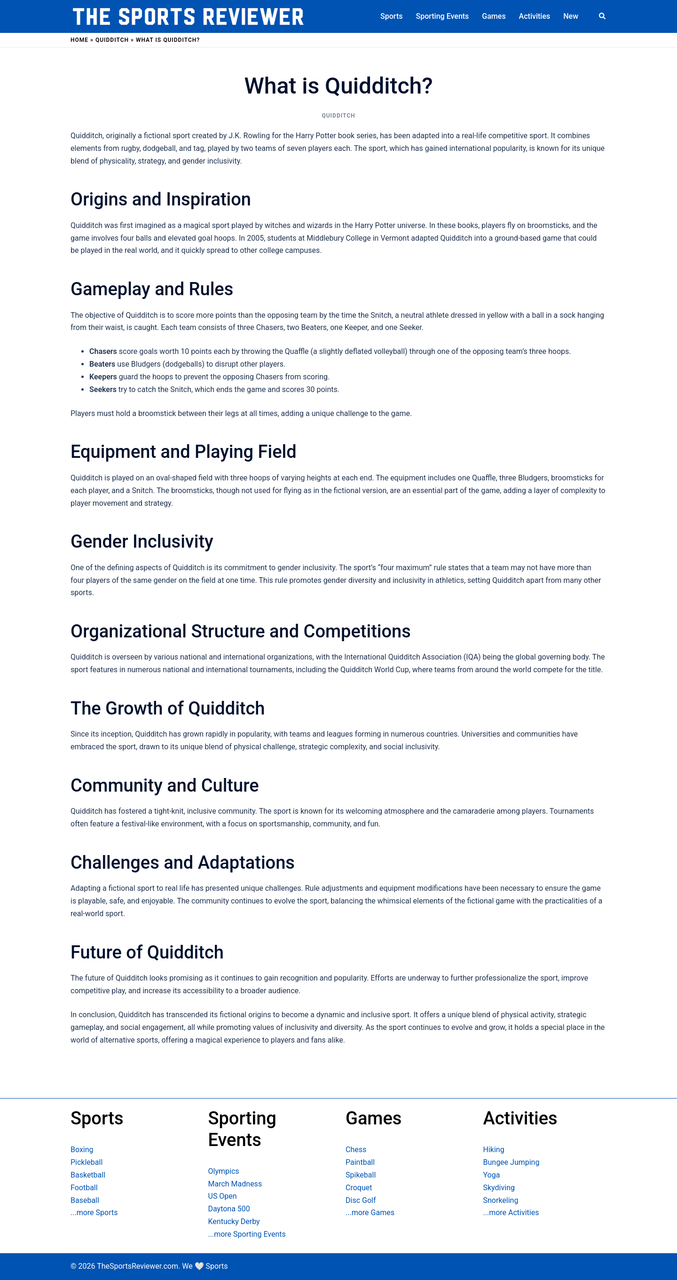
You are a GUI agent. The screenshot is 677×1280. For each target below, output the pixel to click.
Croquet (359, 1187)
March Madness (235, 1183)
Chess (356, 1149)
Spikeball (361, 1174)
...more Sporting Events (247, 1234)
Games (493, 16)
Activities (535, 16)
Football (84, 1187)
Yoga (491, 1174)
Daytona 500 (229, 1208)
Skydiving (499, 1187)
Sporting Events (442, 16)
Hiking (493, 1149)
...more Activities (511, 1212)
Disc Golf (361, 1200)
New (570, 16)
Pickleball (86, 1162)
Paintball (360, 1162)
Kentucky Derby (234, 1221)
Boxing (82, 1149)
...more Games (370, 1212)
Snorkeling (501, 1200)
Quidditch (112, 40)
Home (79, 40)
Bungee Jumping (511, 1162)
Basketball (88, 1174)
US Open (222, 1196)
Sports (391, 16)
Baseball (85, 1200)
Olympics (223, 1171)
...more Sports (94, 1212)
